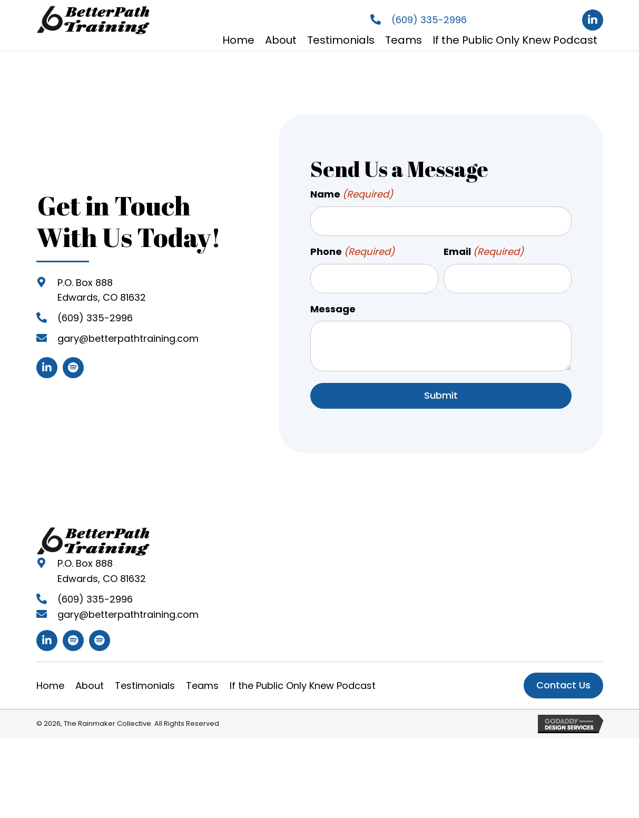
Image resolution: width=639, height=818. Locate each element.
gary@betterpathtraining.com (128, 336)
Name (352, 194)
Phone (352, 250)
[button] (592, 20)
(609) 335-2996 (429, 19)
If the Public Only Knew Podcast (303, 680)
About (89, 680)
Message (333, 304)
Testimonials (145, 680)
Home (50, 680)
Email (484, 250)
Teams (202, 680)
